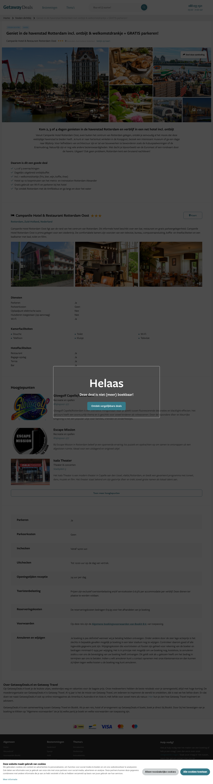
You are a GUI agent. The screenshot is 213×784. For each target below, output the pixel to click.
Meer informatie (10, 779)
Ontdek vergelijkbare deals (106, 406)
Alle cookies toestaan (195, 771)
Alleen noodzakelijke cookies (160, 771)
